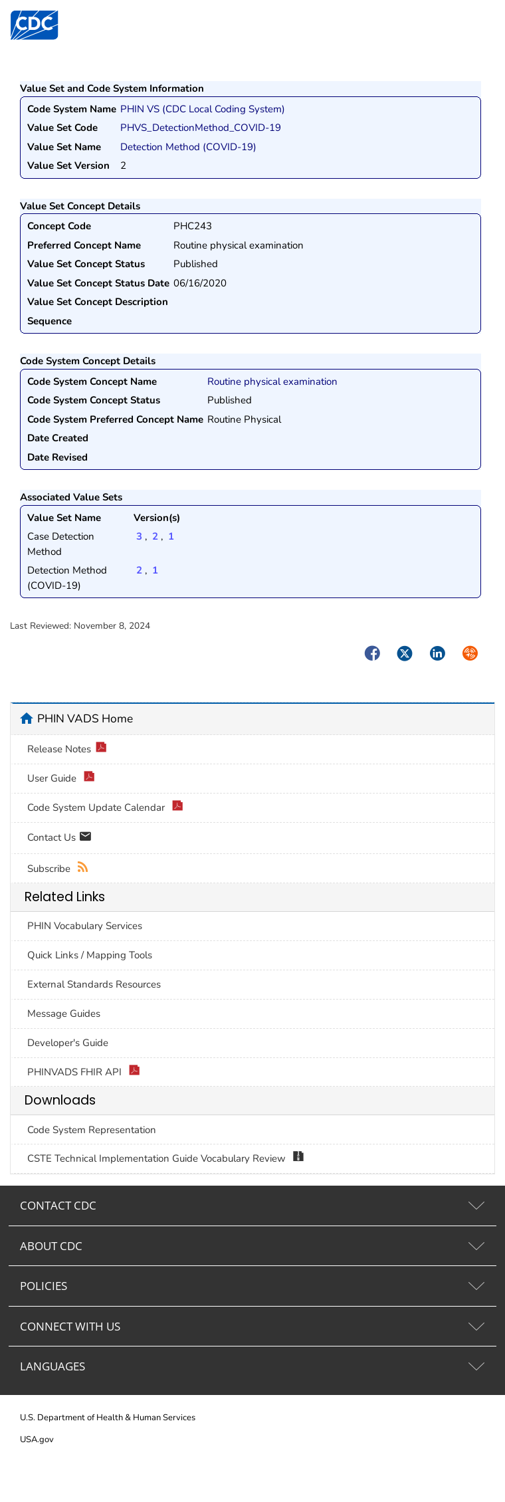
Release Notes (67, 749)
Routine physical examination (272, 381)
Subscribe (58, 869)
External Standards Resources (94, 984)
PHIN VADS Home (85, 718)
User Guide (61, 778)
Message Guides (63, 1013)
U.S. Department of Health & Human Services (107, 1418)
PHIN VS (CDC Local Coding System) (202, 109)
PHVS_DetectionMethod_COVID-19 (200, 127)
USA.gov (37, 1440)
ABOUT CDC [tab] (51, 1245)
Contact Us (59, 838)
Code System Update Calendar (105, 807)
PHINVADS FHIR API (83, 1072)
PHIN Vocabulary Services (84, 925)
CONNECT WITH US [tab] (70, 1326)
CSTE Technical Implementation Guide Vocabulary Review (165, 1158)
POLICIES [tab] (43, 1285)
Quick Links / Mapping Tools (89, 955)
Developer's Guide (67, 1042)
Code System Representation (91, 1129)
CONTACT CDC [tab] (58, 1205)
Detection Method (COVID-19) (188, 147)
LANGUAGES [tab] (52, 1366)
